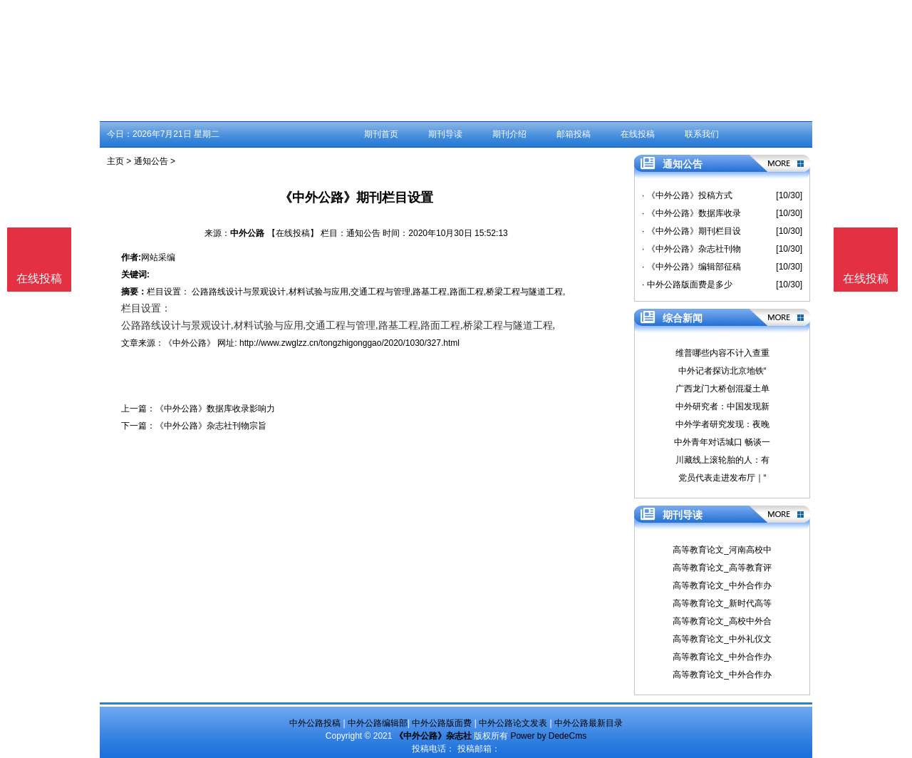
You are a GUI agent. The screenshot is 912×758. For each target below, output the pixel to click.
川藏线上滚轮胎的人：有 (722, 460)
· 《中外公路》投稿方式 (687, 195)
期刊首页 (381, 134)
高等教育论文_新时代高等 (722, 603)
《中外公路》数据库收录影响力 (215, 409)
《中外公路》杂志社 (433, 736)
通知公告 (151, 161)
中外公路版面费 (442, 723)
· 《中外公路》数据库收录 (691, 213)
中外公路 (247, 233)
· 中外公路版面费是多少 (687, 285)
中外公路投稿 (315, 723)
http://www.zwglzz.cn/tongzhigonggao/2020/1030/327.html (349, 343)
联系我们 (702, 134)
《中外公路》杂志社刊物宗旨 (210, 426)
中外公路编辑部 (378, 723)
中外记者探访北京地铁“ (722, 371)
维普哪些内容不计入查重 (722, 353)
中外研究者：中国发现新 (722, 406)
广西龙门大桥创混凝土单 (722, 389)
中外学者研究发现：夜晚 (722, 424)
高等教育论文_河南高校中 (722, 550)
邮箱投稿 (573, 134)
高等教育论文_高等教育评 (722, 568)
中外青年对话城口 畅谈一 (722, 442)
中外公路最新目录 (588, 723)
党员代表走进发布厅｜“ (722, 478)
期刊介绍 (509, 134)
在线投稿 (638, 134)
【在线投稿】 (292, 233)
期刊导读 (445, 134)
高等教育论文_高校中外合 (722, 621)
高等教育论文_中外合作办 (722, 585)
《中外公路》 (189, 343)
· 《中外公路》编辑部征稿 (691, 267)
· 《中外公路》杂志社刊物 (691, 249)
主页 (115, 161)
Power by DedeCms (548, 736)
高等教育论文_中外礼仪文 (722, 639)
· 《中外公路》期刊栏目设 (691, 231)
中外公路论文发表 (513, 723)
